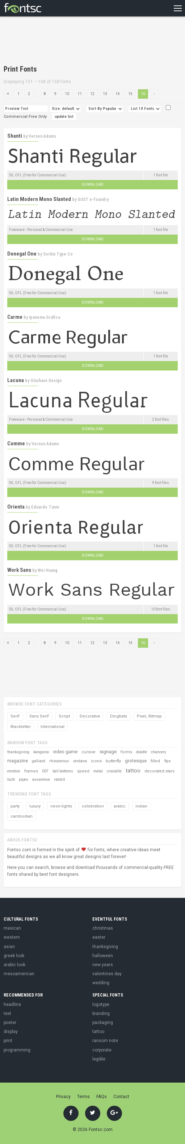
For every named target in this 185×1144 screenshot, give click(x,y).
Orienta (16, 507)
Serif (15, 716)
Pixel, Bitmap (149, 716)
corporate (102, 1050)
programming (17, 1050)
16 (143, 94)
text (7, 1013)
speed (83, 771)
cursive (88, 752)
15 (130, 94)
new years (102, 964)
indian (141, 806)
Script (64, 716)
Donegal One (22, 253)
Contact (121, 1096)
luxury (35, 806)
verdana (80, 761)
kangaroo (41, 752)
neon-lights (61, 806)
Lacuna (15, 380)
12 (92, 94)
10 (67, 94)
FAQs (101, 1096)
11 (79, 94)
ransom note (105, 1040)
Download (93, 185)
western (12, 937)
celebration (93, 806)
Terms (83, 1096)
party (15, 806)
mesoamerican (19, 973)
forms (126, 752)
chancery (158, 752)
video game (65, 751)
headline (12, 1004)
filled (155, 761)
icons (96, 761)
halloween (102, 955)
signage (108, 751)
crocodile (114, 771)
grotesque (136, 760)
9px (167, 761)
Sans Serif (39, 716)
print (8, 1040)
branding (101, 1013)
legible (98, 1059)
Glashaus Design (46, 380)
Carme (14, 317)
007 (45, 771)
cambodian (21, 816)
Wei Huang (48, 570)
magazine (17, 760)
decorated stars (159, 771)
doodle (141, 752)
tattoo (133, 770)
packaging (102, 1022)
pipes (23, 779)
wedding (100, 982)
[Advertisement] (88, 41)
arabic (120, 806)
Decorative (90, 716)
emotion (13, 771)
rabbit (59, 779)
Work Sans (19, 570)
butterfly (113, 761)
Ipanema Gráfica (44, 317)
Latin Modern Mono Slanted (39, 199)
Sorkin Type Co (58, 254)
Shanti (14, 136)
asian (9, 946)
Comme (16, 443)
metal (98, 771)
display (11, 1031)
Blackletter (20, 726)
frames (31, 771)
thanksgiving (18, 752)
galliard (38, 761)
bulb (11, 779)
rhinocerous (59, 761)
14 (117, 94)
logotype (100, 1004)
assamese (41, 779)
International (52, 726)
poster (10, 1022)
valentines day (107, 973)
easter (98, 937)
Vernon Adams (42, 136)
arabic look (14, 964)
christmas (102, 928)
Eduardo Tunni (45, 507)
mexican (12, 928)
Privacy (63, 1096)
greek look (14, 955)
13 (105, 94)
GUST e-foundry (93, 199)
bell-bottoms (62, 771)
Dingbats (118, 716)
